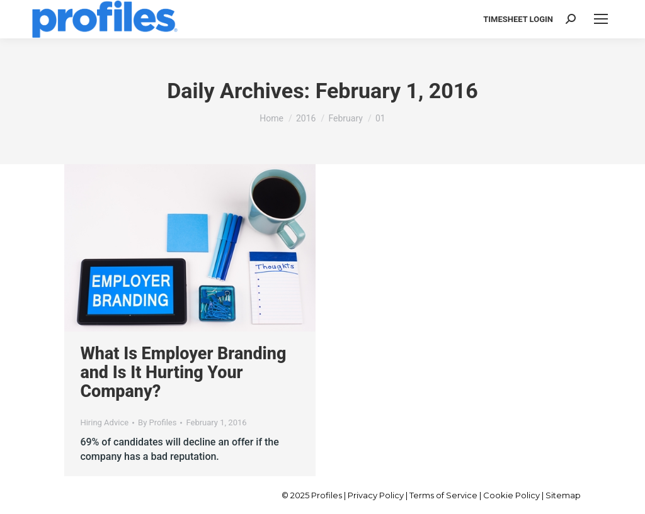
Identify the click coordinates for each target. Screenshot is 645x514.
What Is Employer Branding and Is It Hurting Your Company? (183, 372)
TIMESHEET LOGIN (518, 19)
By (157, 422)
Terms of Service (443, 495)
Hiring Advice (104, 422)
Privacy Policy (376, 495)
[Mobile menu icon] (601, 18)
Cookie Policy (511, 495)
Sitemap (563, 495)
